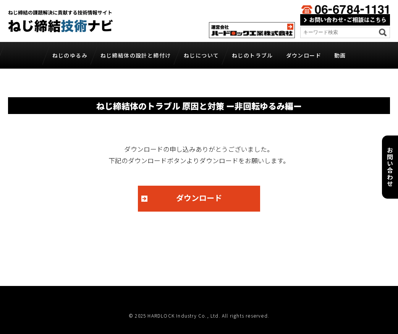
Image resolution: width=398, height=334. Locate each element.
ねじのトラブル (252, 55)
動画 (340, 55)
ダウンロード (303, 55)
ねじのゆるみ (69, 55)
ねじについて (201, 55)
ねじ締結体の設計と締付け (135, 55)
